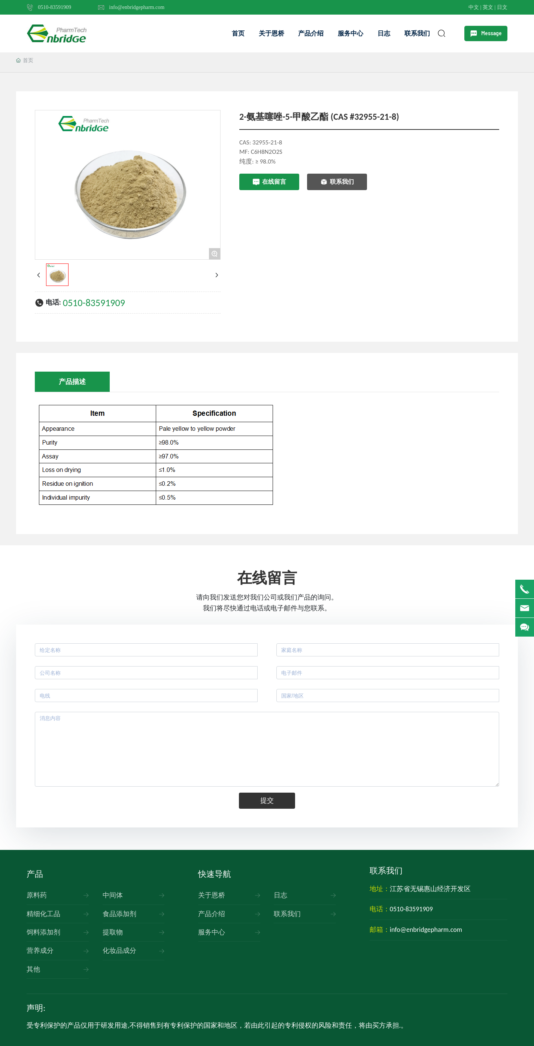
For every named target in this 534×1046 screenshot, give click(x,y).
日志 (280, 895)
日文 (502, 7)
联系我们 (287, 914)
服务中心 (211, 932)
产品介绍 (211, 914)
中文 (473, 7)
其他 (33, 969)
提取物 (113, 932)
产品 (35, 874)
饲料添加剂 (43, 932)
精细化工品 (43, 914)
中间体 (113, 895)
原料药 (37, 895)
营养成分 (40, 950)
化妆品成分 (119, 950)
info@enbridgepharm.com (136, 7)
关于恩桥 (211, 895)
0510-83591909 (54, 7)
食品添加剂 (119, 914)
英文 (489, 7)
